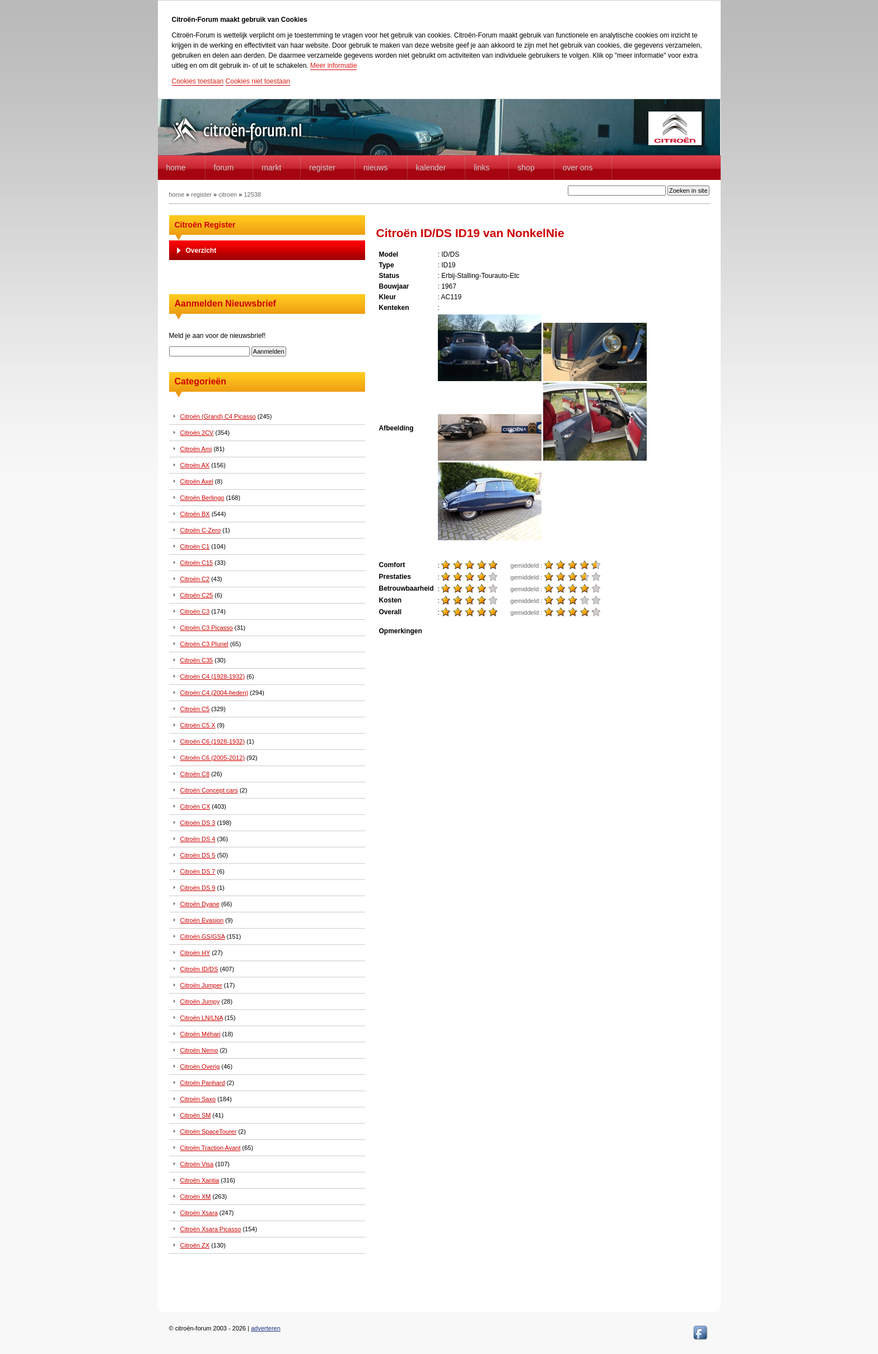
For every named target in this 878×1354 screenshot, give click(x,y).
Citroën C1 (195, 546)
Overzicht (201, 250)
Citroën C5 (195, 709)
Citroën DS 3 (198, 822)
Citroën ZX (195, 1245)
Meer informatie (333, 65)
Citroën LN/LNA (201, 1017)
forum (224, 167)
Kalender (431, 167)
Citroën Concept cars (209, 790)
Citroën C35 (196, 660)
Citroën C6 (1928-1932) (212, 741)
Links (481, 167)
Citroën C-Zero (200, 530)
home (176, 167)
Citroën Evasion (202, 920)
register (201, 194)
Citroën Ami (196, 449)
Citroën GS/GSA (202, 936)
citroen (227, 194)
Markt (271, 167)
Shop (525, 167)
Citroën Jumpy (200, 1001)
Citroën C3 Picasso (206, 627)
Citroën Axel (196, 481)
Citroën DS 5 (198, 855)
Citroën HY (195, 952)
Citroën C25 (196, 595)
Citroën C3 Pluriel (204, 644)
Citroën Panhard (202, 1082)
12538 (252, 194)
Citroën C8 (195, 774)
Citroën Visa (197, 1164)
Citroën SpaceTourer (208, 1131)
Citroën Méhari (200, 1034)
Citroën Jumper (201, 985)
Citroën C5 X (198, 725)
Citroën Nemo (199, 1050)
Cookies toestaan (198, 81)
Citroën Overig (200, 1066)
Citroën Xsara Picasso (210, 1229)
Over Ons (578, 167)
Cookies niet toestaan (258, 81)
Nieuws (375, 167)
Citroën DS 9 (198, 887)
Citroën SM (195, 1115)
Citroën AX (195, 465)
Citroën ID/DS (199, 969)
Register (322, 167)
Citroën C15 (196, 562)
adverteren (266, 1328)
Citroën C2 (195, 579)
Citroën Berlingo (202, 497)
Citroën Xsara (199, 1212)
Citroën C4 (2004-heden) (214, 692)
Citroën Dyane (200, 904)
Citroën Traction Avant (210, 1147)
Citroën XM (195, 1196)
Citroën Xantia (200, 1180)
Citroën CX (195, 806)
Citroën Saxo (198, 1099)
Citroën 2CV (197, 432)
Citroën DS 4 (198, 839)
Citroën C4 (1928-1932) (212, 676)
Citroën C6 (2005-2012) (212, 757)
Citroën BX (195, 514)
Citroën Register (205, 224)
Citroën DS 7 (198, 871)
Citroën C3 (195, 611)
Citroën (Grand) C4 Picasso (218, 416)
